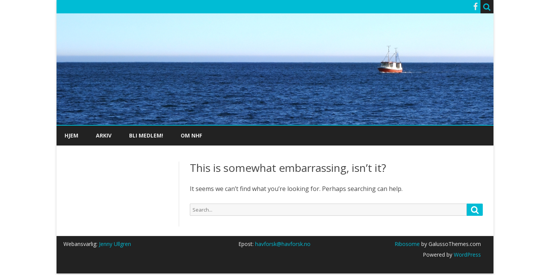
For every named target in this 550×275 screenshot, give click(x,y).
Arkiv (104, 135)
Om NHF (191, 135)
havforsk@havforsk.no (283, 243)
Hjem (71, 135)
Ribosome (407, 243)
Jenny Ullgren (115, 243)
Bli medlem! (146, 135)
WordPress (466, 254)
